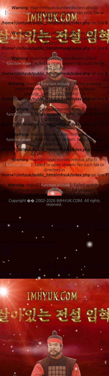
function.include (55, 185)
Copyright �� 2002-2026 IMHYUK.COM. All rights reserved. (54, 202)
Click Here (54, 192)
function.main (18, 114)
